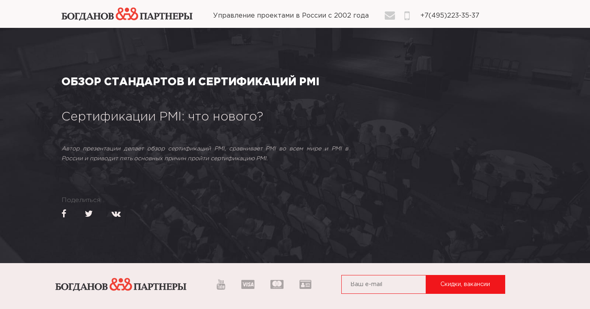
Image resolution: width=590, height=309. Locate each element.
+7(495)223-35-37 (449, 16)
